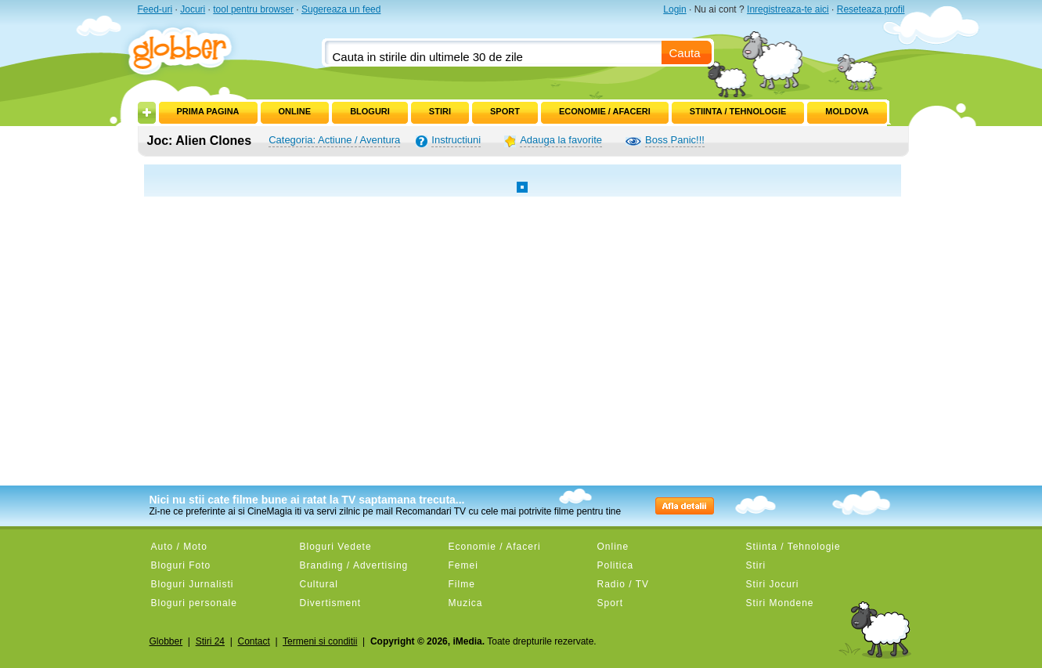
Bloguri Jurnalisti (192, 584)
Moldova (846, 111)
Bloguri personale (194, 603)
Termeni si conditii (320, 641)
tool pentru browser (253, 9)
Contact (253, 641)
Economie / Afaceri (605, 111)
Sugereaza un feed (340, 9)
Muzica (466, 603)
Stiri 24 (210, 641)
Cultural (319, 584)
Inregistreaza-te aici (788, 9)
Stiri (440, 111)
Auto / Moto (179, 546)
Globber (166, 641)
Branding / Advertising (354, 565)
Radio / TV (623, 584)
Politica (615, 565)
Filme (462, 584)
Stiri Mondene (780, 603)
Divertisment (331, 603)
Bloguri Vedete (336, 546)
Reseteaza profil (871, 9)
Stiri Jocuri (772, 584)
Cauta (685, 53)
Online (295, 111)
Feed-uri (155, 9)
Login (674, 9)
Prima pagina (208, 111)
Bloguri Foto (181, 565)
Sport (505, 111)
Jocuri (192, 9)
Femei (463, 565)
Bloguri (370, 111)
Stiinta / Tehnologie (738, 111)
